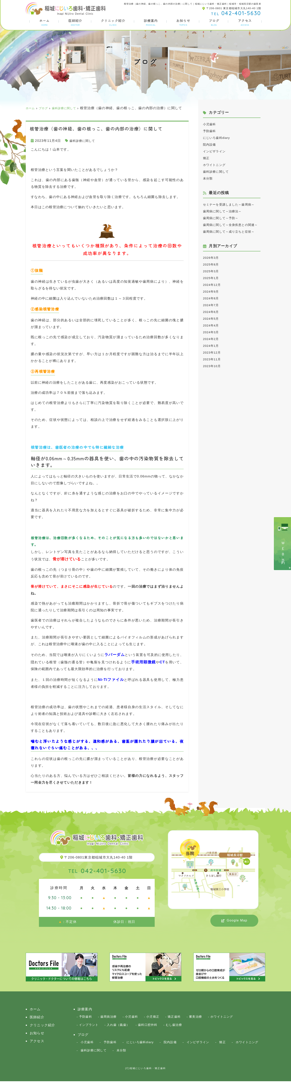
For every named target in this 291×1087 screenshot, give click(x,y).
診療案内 (151, 22)
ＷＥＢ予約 (283, 549)
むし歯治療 (174, 1030)
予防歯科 (210, 131)
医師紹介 (75, 22)
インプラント (89, 1030)
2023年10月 (213, 386)
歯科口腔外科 (148, 1030)
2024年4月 (212, 346)
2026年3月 (212, 278)
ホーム (44, 22)
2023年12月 (213, 373)
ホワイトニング (216, 165)
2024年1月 (212, 366)
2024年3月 (212, 352)
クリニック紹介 (113, 22)
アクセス (245, 22)
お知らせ (183, 22)
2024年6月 (212, 332)
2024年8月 (212, 319)
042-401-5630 (97, 875)
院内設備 (210, 144)
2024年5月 (212, 339)
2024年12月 (213, 305)
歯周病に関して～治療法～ (225, 218)
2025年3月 (212, 291)
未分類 (208, 178)
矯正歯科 (174, 1022)
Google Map (237, 925)
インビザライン (216, 151)
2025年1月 (212, 298)
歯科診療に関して (84, 146)
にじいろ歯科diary (218, 138)
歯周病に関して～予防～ (223, 225)
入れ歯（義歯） (118, 1030)
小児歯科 (210, 124)
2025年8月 (212, 285)
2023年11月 (213, 379)
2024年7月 (212, 325)
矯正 (206, 158)
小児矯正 (152, 1022)
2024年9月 (212, 312)
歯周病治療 (108, 1022)
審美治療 (195, 1022)
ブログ (214, 22)
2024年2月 (212, 359)
